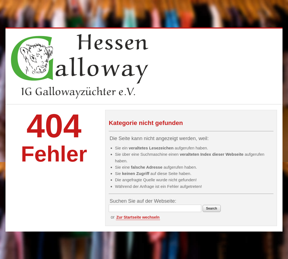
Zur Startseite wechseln (138, 217)
